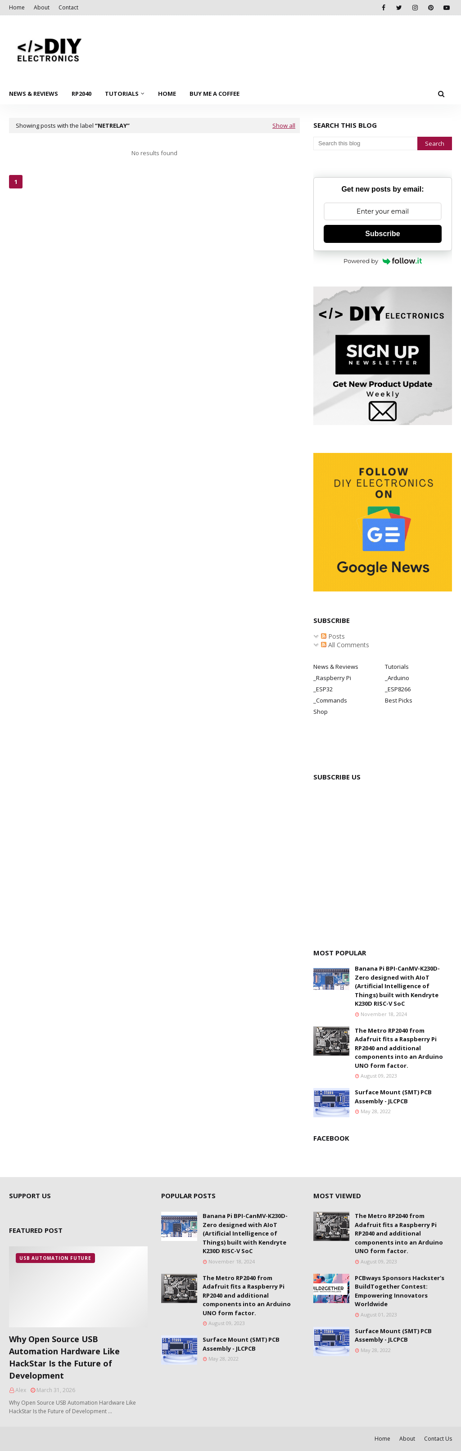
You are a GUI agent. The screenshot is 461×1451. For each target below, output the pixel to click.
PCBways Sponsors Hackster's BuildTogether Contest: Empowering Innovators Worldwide (399, 1291)
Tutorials (397, 667)
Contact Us (438, 1438)
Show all (283, 125)
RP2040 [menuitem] (81, 94)
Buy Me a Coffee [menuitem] (215, 94)
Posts (333, 636)
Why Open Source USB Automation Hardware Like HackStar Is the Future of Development (64, 1357)
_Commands (330, 700)
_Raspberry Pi (332, 678)
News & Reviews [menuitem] (33, 94)
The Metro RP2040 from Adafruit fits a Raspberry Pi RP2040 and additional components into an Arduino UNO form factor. (399, 1048)
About (42, 7)
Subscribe (382, 233)
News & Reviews (335, 667)
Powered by (382, 260)
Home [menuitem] (167, 94)
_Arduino (397, 678)
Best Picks (398, 700)
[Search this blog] (365, 143)
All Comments (345, 644)
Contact (68, 7)
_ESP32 (323, 689)
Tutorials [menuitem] (122, 94)
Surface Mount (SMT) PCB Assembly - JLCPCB (393, 1096)
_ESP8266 (398, 689)
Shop (320, 712)
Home (17, 7)
